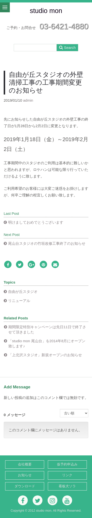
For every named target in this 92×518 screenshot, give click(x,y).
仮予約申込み (67, 464)
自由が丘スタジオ (23, 291)
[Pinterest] (43, 265)
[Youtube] (67, 500)
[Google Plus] (31, 265)
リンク (67, 475)
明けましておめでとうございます (35, 222)
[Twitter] (19, 265)
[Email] (55, 265)
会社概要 (25, 464)
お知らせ (25, 475)
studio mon (46, 10)
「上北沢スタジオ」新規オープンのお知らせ (45, 355)
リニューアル (19, 301)
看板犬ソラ (67, 486)
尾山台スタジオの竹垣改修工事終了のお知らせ (46, 243)
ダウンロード (24, 486)
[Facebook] (8, 265)
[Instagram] (52, 500)
